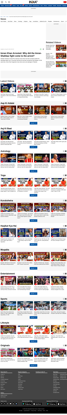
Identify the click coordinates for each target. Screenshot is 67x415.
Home (2, 5)
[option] (8, 90)
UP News (55, 385)
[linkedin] (13, 404)
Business (59, 5)
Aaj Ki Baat (6, 128)
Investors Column (4, 382)
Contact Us (3, 374)
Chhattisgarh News (56, 387)
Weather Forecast (4, 395)
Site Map (20, 410)
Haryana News (56, 377)
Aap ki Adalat (3, 21)
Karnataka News (56, 392)
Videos (14, 5)
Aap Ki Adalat (7, 103)
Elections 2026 (8, 5)
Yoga (30, 21)
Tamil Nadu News (56, 384)
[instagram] (7, 404)
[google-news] (16, 404)
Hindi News (3, 384)
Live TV (2, 385)
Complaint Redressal (4, 379)
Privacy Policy (33, 410)
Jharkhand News (56, 379)
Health (54, 5)
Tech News (20, 384)
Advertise (2, 377)
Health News (20, 389)
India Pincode (3, 396)
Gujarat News (55, 389)
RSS (47, 410)
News (1, 16)
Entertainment (36, 5)
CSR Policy (40, 410)
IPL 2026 (22, 5)
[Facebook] (2, 404)
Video (4, 16)
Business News (21, 387)
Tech (42, 5)
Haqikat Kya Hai (8, 226)
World (26, 5)
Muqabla (50, 21)
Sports (30, 5)
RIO (44, 410)
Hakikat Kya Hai (43, 21)
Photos (45, 5)
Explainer (64, 5)
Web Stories (3, 389)
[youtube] (10, 404)
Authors (2, 387)
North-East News (56, 382)
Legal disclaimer (27, 410)
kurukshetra (35, 21)
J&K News (55, 390)
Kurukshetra (7, 200)
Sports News (20, 382)
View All (33, 123)
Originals (25, 21)
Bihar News (55, 374)
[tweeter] (5, 404)
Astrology (20, 21)
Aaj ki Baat (10, 21)
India (18, 5)
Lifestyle (50, 5)
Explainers (20, 385)
